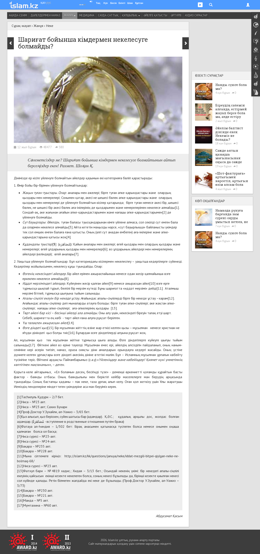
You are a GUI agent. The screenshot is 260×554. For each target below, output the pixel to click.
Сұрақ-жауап (21, 25)
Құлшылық (131, 15)
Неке (49, 25)
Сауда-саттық (108, 15)
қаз (43, 2)
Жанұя (70, 15)
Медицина (86, 15)
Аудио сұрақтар (196, 15)
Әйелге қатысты (155, 15)
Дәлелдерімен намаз (45, 15)
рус (48, 2)
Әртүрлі (176, 15)
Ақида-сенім (18, 15)
